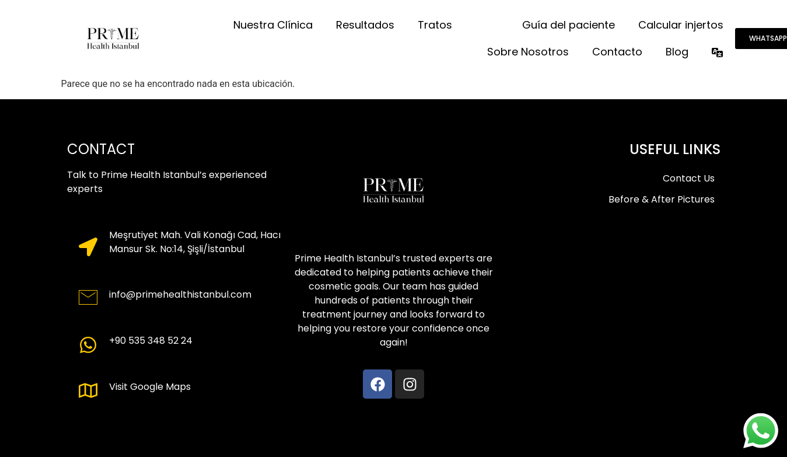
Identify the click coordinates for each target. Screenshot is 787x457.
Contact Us (689, 178)
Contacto (617, 51)
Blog (677, 51)
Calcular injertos (680, 25)
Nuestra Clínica (273, 25)
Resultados (365, 25)
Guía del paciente (568, 25)
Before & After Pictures (661, 199)
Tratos (435, 25)
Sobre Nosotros (528, 51)
